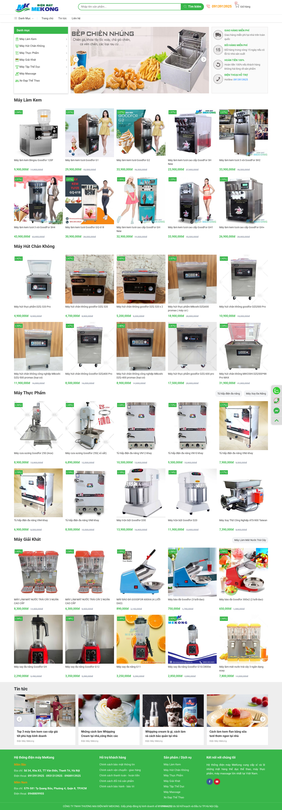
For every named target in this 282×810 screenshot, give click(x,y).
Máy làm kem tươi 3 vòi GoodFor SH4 (34, 227)
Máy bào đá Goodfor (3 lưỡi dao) (186, 599)
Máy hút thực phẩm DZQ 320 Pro (32, 306)
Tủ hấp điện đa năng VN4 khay (31, 520)
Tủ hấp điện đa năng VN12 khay (134, 453)
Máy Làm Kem (28, 100)
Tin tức (62, 18)
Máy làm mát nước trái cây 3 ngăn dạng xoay (241, 668)
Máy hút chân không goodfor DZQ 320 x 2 (140, 306)
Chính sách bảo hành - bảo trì (116, 786)
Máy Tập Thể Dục (174, 786)
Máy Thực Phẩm (30, 392)
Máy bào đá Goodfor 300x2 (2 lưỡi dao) (241, 599)
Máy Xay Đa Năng (256, 393)
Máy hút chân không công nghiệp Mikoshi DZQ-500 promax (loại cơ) (37, 375)
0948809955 (36, 793)
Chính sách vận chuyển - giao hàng (120, 770)
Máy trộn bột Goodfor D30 (131, 520)
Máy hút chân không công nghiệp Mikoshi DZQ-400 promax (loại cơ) (140, 375)
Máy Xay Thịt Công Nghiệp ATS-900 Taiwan (243, 520)
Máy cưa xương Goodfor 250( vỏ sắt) (86, 453)
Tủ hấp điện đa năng (228, 393)
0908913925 (73, 775)
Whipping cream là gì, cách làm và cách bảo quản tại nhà (230, 734)
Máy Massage (172, 792)
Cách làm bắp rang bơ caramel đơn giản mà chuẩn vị (36, 734)
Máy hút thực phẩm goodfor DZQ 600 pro (191, 373)
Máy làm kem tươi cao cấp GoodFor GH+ (241, 227)
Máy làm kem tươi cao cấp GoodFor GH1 (190, 227)
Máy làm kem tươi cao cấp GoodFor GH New (138, 229)
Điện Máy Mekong (25, 741)
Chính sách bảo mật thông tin (117, 764)
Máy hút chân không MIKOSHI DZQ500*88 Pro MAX (243, 375)
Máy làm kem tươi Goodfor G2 (133, 160)
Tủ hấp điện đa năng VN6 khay (236, 453)
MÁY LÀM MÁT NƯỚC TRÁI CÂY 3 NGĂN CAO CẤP (36, 601)
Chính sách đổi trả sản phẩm (116, 781)
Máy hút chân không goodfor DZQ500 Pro (242, 306)
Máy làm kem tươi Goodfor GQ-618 (84, 227)
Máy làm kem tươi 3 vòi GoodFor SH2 (239, 160)
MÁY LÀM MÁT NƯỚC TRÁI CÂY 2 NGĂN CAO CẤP (87, 601)
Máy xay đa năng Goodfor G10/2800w (189, 666)
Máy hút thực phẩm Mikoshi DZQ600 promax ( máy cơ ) (188, 308)
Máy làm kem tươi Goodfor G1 (82, 160)
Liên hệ (76, 18)
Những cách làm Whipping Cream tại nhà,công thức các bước (163, 734)
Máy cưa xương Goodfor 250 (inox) (33, 453)
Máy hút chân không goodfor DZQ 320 (86, 306)
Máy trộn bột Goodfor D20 (182, 520)
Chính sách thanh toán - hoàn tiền (119, 775)
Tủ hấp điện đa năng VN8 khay (82, 520)
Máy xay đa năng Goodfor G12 (82, 666)
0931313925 (54, 775)
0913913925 (222, 6)
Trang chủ (47, 18)
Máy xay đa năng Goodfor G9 (30, 666)
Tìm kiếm (192, 6)
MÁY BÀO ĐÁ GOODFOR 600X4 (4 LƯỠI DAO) (138, 601)
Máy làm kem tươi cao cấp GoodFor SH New (189, 162)
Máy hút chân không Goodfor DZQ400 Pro (88, 373)
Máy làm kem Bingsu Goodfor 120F (33, 160)
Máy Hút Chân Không (34, 246)
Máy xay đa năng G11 (129, 666)
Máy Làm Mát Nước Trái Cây (250, 540)
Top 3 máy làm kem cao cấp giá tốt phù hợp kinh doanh (101, 734)
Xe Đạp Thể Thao (174, 797)
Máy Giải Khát (27, 539)
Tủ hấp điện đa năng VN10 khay (185, 453)
